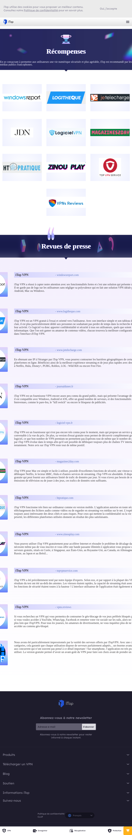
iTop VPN (8, 21)
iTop (66, 703)
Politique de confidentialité (51, 813)
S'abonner (88, 726)
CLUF (40, 817)
